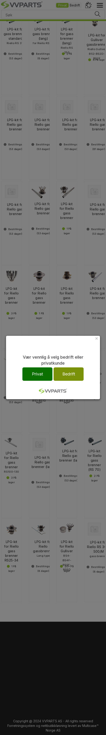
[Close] (96, 338)
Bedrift (68, 374)
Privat (37, 374)
